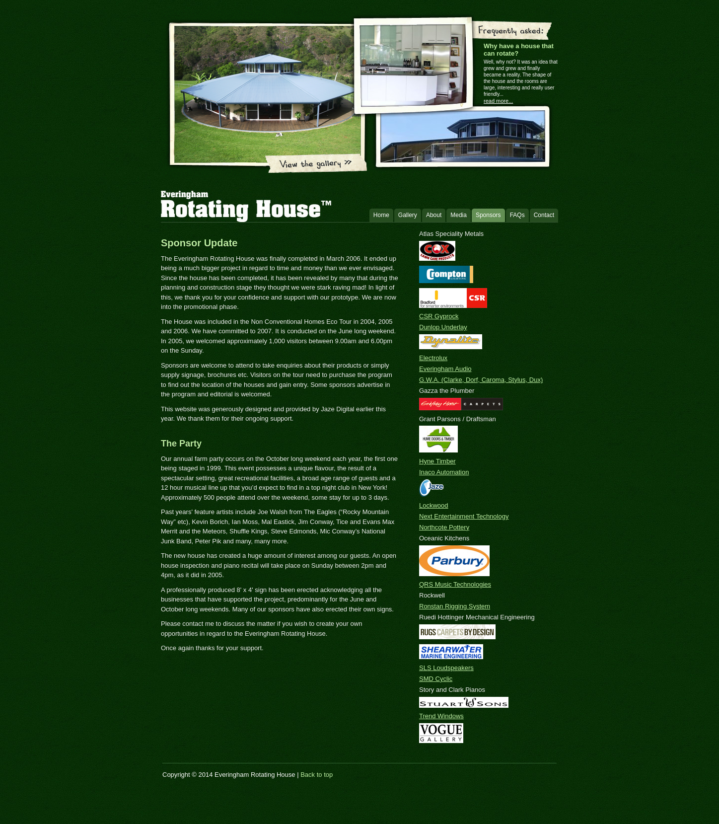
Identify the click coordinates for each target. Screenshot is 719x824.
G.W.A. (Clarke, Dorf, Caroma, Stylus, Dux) (481, 379)
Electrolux (433, 358)
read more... (498, 101)
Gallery (407, 215)
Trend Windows (441, 716)
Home (381, 215)
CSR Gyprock (438, 316)
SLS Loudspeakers (446, 668)
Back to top (316, 774)
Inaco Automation (444, 472)
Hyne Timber (437, 461)
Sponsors (488, 215)
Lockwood (433, 505)
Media (458, 215)
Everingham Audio (445, 369)
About (433, 215)
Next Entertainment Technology (463, 516)
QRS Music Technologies (455, 584)
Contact (544, 215)
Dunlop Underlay (443, 327)
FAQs (517, 215)
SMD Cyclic (435, 678)
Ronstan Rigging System (454, 606)
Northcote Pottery (444, 527)
